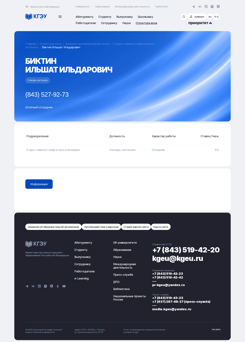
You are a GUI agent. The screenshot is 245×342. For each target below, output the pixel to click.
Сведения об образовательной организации (53, 226)
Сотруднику (82, 264)
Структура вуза (50, 43)
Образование (102, 6)
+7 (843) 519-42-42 (167, 277)
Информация (39, 184)
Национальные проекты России (129, 297)
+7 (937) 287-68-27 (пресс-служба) (181, 301)
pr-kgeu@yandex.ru (168, 285)
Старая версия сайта (136, 226)
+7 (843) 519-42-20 (186, 249)
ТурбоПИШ (161, 6)
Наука (117, 257)
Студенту (80, 249)
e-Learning (81, 278)
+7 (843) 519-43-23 (167, 298)
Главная (30, 43)
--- (154, 281)
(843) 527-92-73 (47, 94)
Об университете (125, 242)
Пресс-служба (123, 274)
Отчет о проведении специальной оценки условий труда (144, 330)
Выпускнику (82, 257)
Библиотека (121, 289)
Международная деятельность (132, 6)
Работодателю (84, 271)
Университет (83, 6)
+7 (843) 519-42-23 (167, 274)
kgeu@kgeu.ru (177, 258)
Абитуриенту (83, 242)
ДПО (116, 282)
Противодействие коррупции (101, 226)
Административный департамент (87, 43)
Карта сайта (160, 226)
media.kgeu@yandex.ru (171, 309)
